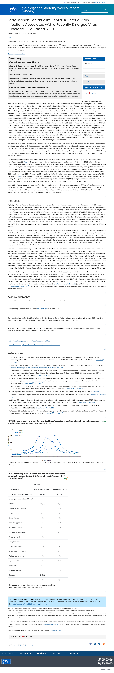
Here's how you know (100, 2)
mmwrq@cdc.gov (56, 630)
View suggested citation (16, 54)
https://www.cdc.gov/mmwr (50, 624)
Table (19, 176)
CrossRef (100, 360)
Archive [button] (74, 653)
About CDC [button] (26, 653)
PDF (90, 93)
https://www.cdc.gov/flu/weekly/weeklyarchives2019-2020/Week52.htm (37, 368)
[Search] (92, 11)
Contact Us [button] (8, 653)
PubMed (15, 362)
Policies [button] (41, 653)
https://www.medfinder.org (18, 286)
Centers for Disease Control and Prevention (26, 646)
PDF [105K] (27, 636)
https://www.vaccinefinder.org (64, 284)
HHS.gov (103, 669)
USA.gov (109, 669)
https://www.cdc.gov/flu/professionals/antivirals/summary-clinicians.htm (34, 345)
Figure (26, 162)
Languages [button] (58, 653)
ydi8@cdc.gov (42, 309)
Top (105, 196)
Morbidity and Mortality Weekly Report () (50, 9)
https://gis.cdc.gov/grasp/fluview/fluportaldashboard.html (29, 341)
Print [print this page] (9, 37)
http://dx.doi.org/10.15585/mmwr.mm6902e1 (30, 604)
